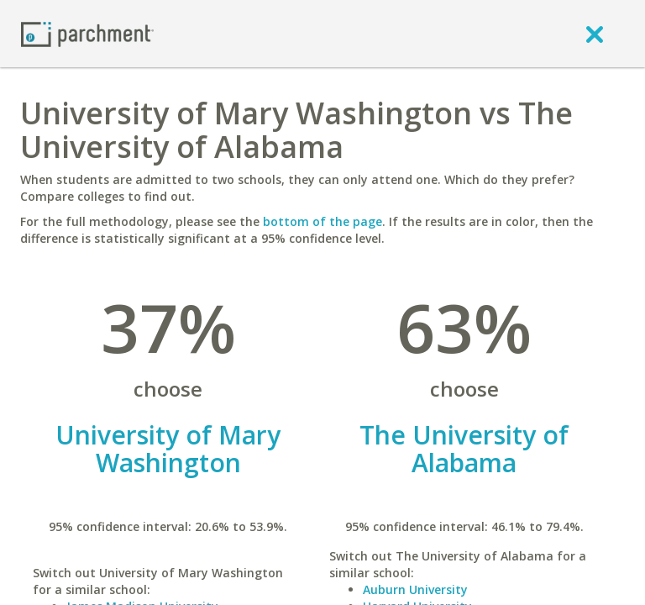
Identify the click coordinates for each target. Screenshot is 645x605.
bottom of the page (322, 221)
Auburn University (415, 589)
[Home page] (87, 33)
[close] (594, 34)
